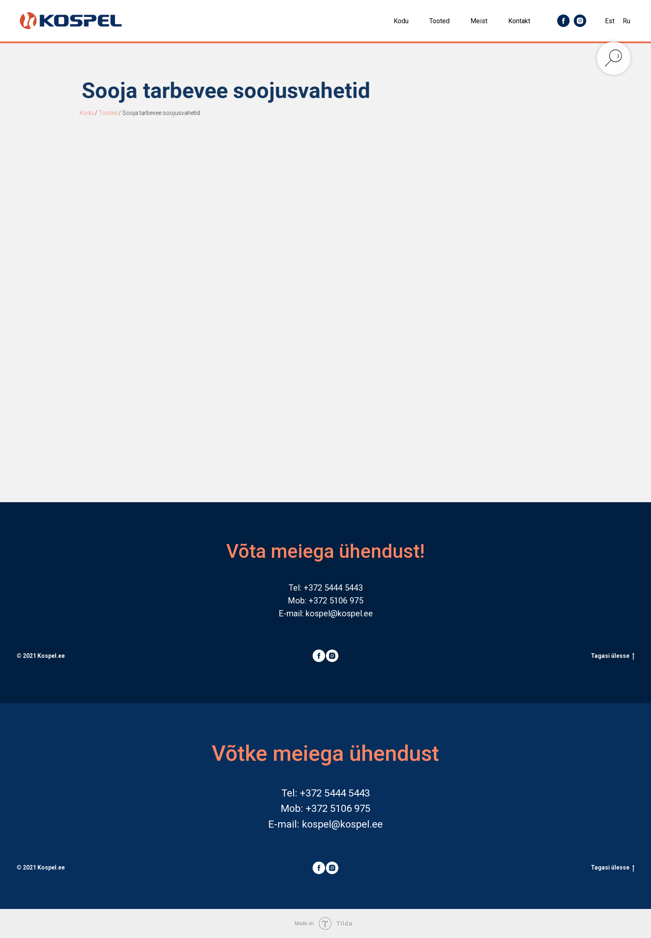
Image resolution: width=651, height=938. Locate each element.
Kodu (401, 21)
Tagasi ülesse (612, 656)
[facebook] (563, 21)
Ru (626, 21)
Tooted (439, 21)
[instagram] (580, 21)
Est (609, 21)
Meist (478, 21)
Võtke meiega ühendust (325, 753)
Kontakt (519, 21)
